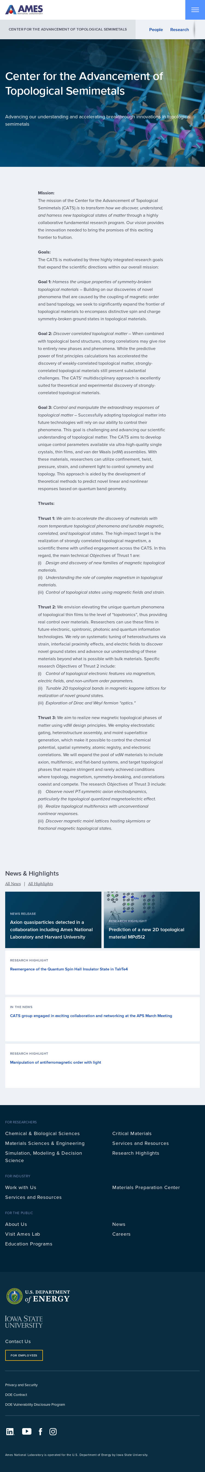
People (156, 29)
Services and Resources (140, 1143)
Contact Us (18, 1341)
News (118, 1224)
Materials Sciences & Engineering (45, 1143)
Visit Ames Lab (22, 1233)
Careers (121, 1233)
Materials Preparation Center (146, 1187)
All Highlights (40, 883)
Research (179, 29)
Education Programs (28, 1243)
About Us (16, 1224)
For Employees (24, 1355)
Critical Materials (132, 1133)
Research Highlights (135, 1153)
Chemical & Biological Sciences (42, 1133)
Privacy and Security (21, 1384)
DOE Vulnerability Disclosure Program (35, 1404)
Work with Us (20, 1187)
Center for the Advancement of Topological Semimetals (68, 29)
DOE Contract (16, 1394)
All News (13, 883)
